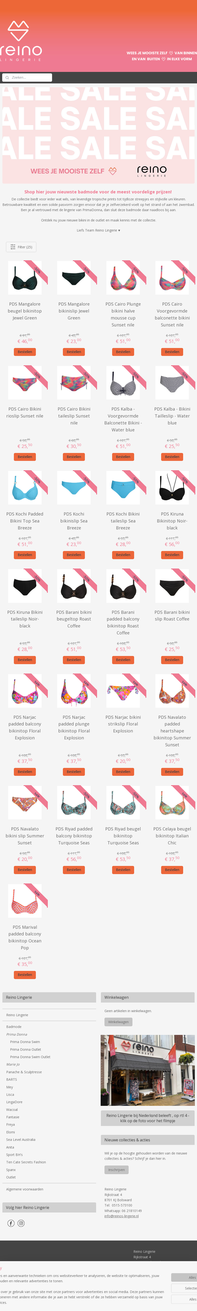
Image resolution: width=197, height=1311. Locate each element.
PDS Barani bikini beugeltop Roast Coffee (74, 619)
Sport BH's (14, 1154)
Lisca (10, 1094)
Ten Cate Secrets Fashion (26, 1162)
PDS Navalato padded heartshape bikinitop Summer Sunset (172, 730)
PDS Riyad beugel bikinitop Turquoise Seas (123, 836)
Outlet (11, 1177)
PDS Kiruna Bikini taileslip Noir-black (25, 619)
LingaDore (14, 1102)
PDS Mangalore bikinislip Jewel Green (74, 311)
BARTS (11, 1079)
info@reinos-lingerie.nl (121, 1216)
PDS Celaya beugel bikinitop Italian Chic (172, 836)
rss (91, 1302)
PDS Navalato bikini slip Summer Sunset (24, 836)
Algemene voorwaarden (24, 1189)
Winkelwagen (118, 1022)
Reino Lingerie (17, 1015)
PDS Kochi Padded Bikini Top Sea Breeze (24, 521)
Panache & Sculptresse (24, 1072)
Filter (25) (21, 247)
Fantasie (12, 1117)
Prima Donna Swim (25, 1041)
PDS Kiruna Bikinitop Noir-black (172, 521)
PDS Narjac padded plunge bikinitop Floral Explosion (74, 727)
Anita (10, 1147)
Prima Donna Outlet (25, 1049)
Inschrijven (116, 1169)
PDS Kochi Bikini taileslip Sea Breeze (123, 521)
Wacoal (12, 1109)
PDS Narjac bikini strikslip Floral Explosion (123, 724)
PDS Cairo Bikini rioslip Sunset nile (24, 412)
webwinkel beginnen (109, 1302)
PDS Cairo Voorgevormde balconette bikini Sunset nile (172, 314)
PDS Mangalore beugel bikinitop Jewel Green (25, 311)
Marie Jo (12, 1064)
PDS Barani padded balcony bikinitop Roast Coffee (123, 622)
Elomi (10, 1132)
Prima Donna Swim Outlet (30, 1057)
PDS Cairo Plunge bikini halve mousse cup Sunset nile (123, 314)
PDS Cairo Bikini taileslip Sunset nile (74, 416)
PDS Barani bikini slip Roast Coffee (172, 615)
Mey (9, 1087)
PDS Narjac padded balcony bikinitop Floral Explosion (24, 727)
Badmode (14, 1026)
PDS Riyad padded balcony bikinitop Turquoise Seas (74, 836)
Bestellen (25, 351)
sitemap (81, 1302)
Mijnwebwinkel (151, 1302)
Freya (10, 1124)
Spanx (11, 1169)
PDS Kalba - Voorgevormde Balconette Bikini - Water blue (123, 419)
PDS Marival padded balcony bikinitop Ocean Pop (24, 937)
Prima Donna (16, 1034)
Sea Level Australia (20, 1139)
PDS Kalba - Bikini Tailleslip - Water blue (172, 416)
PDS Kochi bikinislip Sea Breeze (74, 521)
